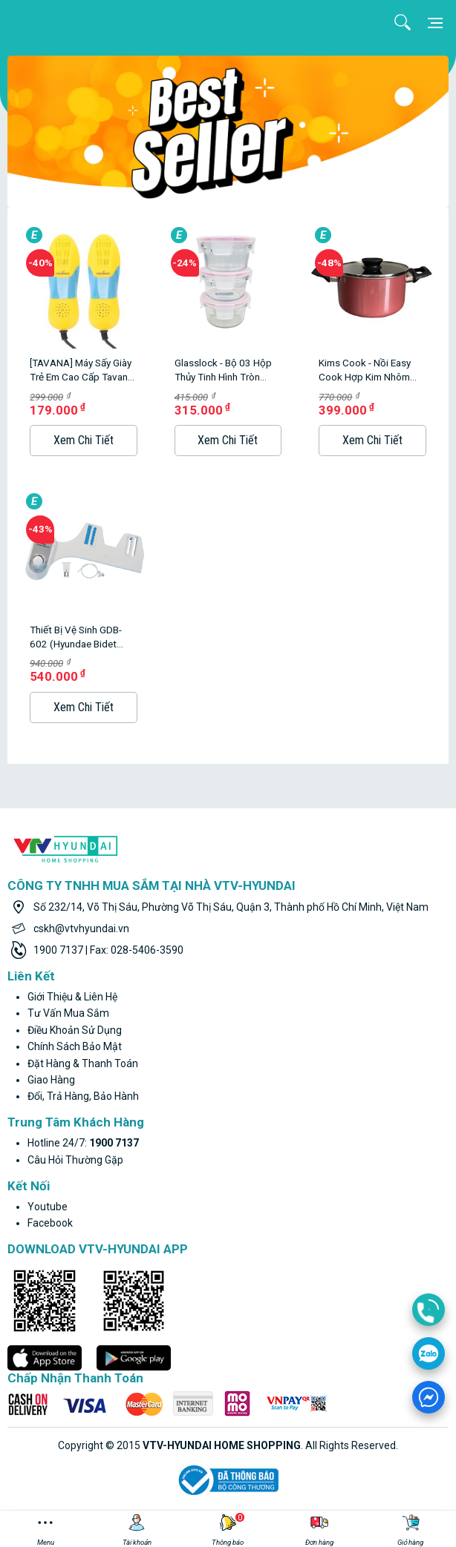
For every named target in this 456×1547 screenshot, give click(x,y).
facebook (50, 1223)
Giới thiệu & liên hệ (72, 997)
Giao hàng (51, 1080)
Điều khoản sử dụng (74, 1030)
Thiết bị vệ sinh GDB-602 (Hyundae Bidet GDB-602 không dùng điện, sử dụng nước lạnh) (78, 637)
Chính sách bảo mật (74, 1046)
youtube (47, 1207)
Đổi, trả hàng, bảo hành (83, 1096)
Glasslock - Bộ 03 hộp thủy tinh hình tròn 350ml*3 (223, 370)
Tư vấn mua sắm (68, 1013)
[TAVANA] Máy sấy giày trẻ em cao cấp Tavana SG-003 (81, 370)
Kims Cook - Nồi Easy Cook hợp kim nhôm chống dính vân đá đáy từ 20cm (370, 370)
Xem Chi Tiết (83, 440)
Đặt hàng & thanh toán (82, 1063)
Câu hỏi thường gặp (75, 1160)
